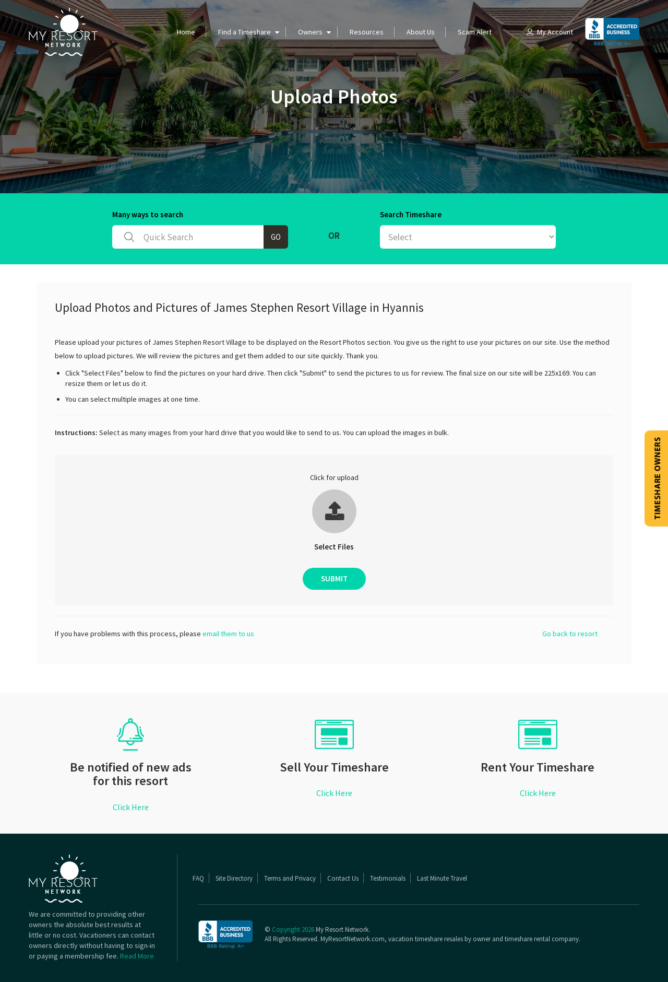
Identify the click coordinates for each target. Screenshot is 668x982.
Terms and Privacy (290, 878)
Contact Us (343, 878)
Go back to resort (570, 633)
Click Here (131, 807)
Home (186, 32)
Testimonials (387, 878)
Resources (367, 32)
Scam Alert (475, 32)
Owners (310, 32)
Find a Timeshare (244, 32)
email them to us (228, 633)
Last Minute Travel (442, 878)
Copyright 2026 (293, 929)
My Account (549, 32)
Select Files (334, 547)
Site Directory (234, 878)
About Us (421, 32)
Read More (137, 956)
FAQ (198, 878)
